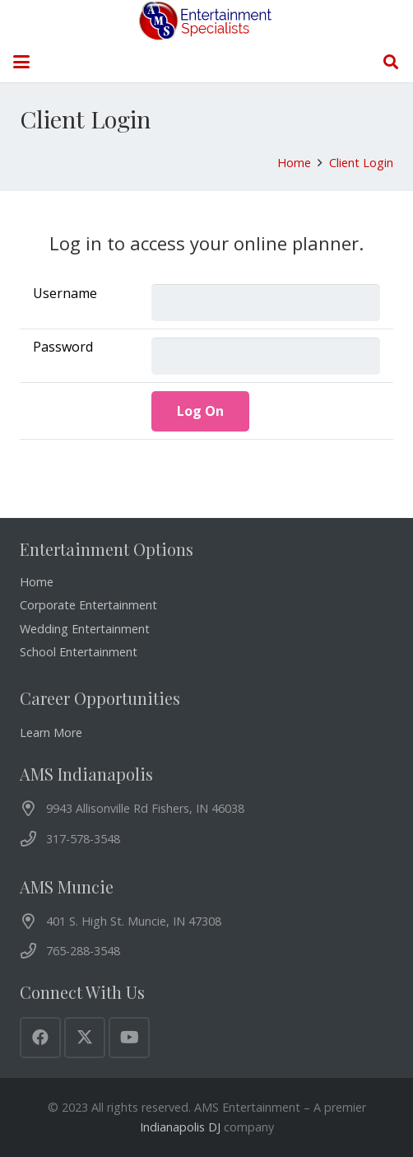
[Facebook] (40, 1037)
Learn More (51, 732)
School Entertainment (78, 652)
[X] (84, 1037)
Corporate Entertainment (88, 605)
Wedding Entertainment (85, 629)
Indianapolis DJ (180, 1127)
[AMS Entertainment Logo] (207, 20)
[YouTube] (129, 1037)
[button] (21, 62)
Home (36, 582)
